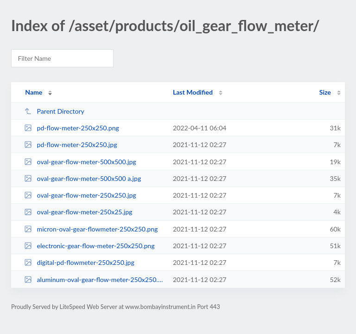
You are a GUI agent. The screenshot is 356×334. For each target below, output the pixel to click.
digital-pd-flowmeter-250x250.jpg (79, 262)
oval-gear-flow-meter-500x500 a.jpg (82, 178)
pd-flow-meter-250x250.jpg (70, 144)
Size (325, 92)
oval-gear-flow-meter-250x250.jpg (80, 195)
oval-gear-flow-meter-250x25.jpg (78, 212)
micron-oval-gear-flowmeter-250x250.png (91, 229)
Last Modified (193, 92)
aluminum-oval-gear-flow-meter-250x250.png (94, 279)
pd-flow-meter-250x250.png (71, 128)
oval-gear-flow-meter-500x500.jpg (80, 162)
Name (33, 92)
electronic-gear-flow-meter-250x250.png (89, 246)
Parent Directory (54, 111)
